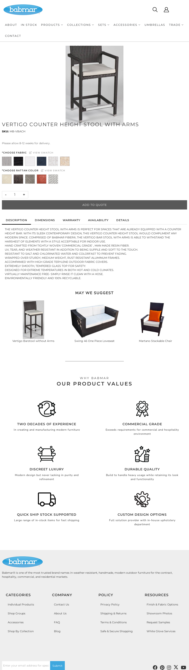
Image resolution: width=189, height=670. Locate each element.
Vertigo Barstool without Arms (33, 341)
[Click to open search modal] (155, 9)
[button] (52, 24)
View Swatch (41, 152)
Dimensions (45, 220)
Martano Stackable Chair (155, 341)
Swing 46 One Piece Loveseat (94, 341)
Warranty (71, 220)
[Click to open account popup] (166, 9)
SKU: (5, 131)
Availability (98, 220)
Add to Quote (94, 205)
